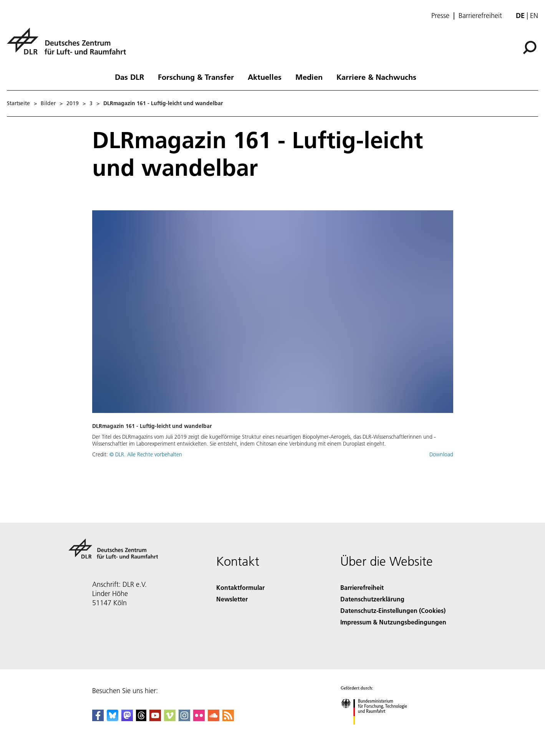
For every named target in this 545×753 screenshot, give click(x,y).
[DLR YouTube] (155, 718)
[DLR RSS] (228, 718)
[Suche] (530, 47)
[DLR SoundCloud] (213, 718)
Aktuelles (265, 77)
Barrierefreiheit (480, 16)
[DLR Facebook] (98, 718)
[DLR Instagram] (184, 718)
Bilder (48, 103)
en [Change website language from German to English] (534, 15)
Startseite (18, 103)
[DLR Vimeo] (170, 718)
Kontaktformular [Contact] (240, 587)
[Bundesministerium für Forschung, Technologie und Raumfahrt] (378, 731)
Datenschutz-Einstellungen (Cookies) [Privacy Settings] (393, 610)
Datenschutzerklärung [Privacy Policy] (372, 599)
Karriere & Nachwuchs (376, 77)
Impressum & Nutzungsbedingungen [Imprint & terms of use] (393, 622)
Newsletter (232, 599)
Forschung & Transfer (196, 77)
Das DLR (129, 77)
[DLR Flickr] (199, 718)
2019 (72, 103)
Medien (309, 77)
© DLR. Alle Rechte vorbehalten (145, 454)
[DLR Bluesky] (112, 718)
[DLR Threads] (141, 718)
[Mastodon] (127, 718)
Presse (440, 16)
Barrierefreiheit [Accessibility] (362, 587)
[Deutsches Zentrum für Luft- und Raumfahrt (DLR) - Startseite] (69, 45)
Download (441, 454)
